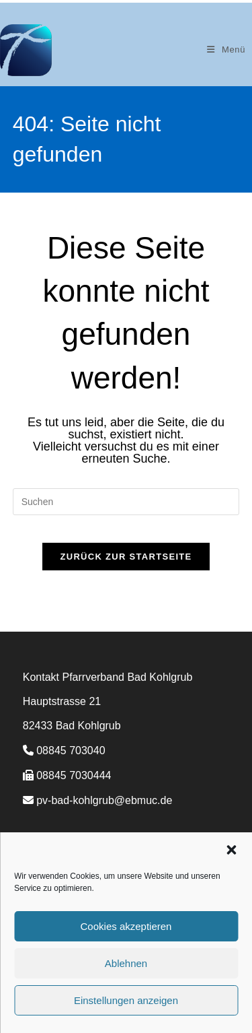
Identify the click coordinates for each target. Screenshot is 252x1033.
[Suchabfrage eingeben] (126, 501)
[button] (231, 850)
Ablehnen (126, 963)
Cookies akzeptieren (126, 926)
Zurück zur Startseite (126, 557)
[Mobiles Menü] (226, 49)
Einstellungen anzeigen (126, 1000)
